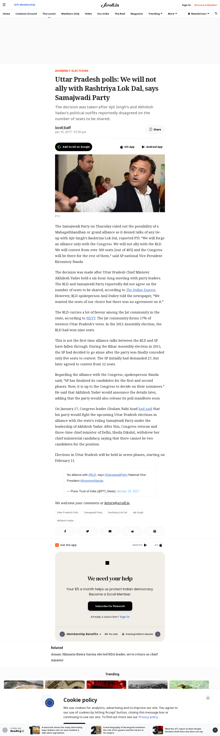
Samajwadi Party (93, 512)
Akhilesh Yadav (65, 520)
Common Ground (26, 13)
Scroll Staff (63, 127)
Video (88, 13)
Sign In (124, 616)
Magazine (137, 13)
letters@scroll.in (116, 503)
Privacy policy (149, 715)
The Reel (120, 13)
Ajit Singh (138, 512)
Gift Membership (24, 4)
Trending (155, 13)
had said (145, 408)
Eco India (103, 13)
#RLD (92, 474)
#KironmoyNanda (91, 480)
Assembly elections (71, 71)
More (172, 13)
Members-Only (70, 13)
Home (6, 13)
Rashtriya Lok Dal (117, 512)
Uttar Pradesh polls (67, 512)
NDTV (90, 318)
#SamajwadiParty (116, 474)
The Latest (49, 13)
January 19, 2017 (127, 491)
